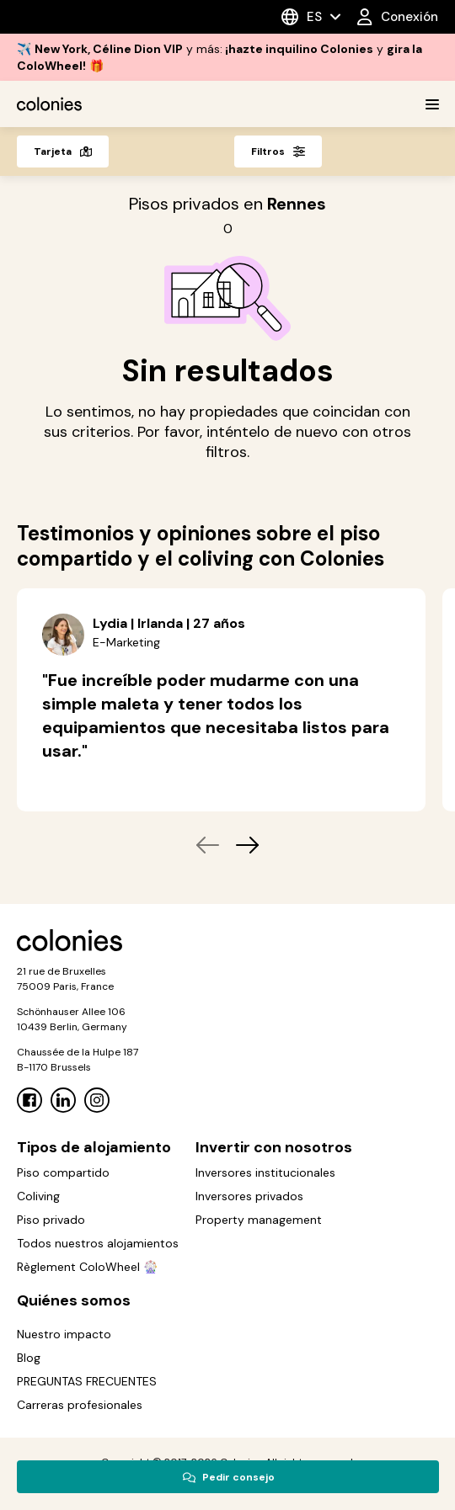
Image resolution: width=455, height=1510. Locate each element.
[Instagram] (97, 1100)
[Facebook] (29, 1100)
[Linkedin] (63, 1100)
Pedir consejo (228, 1477)
